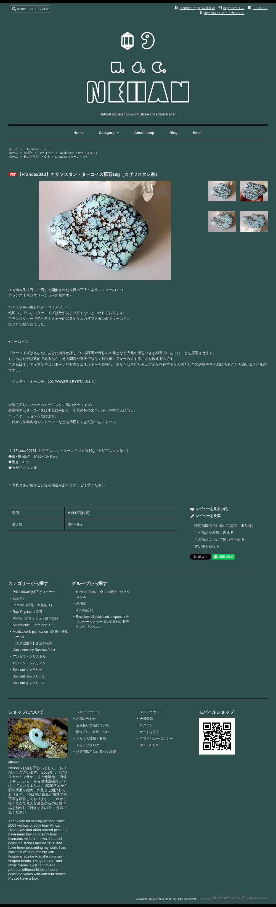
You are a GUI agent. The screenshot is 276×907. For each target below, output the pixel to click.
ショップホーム (87, 712)
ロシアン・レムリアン (29, 663)
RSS (143, 745)
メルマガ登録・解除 (91, 738)
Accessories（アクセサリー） (35, 625)
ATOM (153, 745)
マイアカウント (151, 712)
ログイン (146, 725)
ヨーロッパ (45, 152)
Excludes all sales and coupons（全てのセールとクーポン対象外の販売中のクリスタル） (102, 622)
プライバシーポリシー (156, 738)
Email (198, 133)
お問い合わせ (86, 719)
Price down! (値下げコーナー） (36, 592)
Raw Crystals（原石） (29, 612)
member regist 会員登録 (197, 8)
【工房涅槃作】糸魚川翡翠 (32, 643)
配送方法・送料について (94, 732)
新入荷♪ (18, 598)
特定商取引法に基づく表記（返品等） (224, 526)
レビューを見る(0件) (212, 509)
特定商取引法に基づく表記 (96, 752)
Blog (174, 133)
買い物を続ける (206, 546)
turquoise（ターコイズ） (72, 156)
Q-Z (46, 156)
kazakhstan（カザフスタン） (79, 152)
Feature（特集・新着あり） (33, 605)
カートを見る (150, 732)
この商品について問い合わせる (219, 539)
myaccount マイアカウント (224, 13)
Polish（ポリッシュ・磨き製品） (37, 618)
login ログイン (234, 8)
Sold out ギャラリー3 (28, 683)
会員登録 (146, 719)
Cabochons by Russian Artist (34, 650)
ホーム (13, 149)
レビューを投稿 (208, 516)
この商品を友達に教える (214, 533)
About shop (144, 133)
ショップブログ (87, 745)
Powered (234, 898)
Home (79, 133)
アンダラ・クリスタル (29, 656)
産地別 (28, 152)
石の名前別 (31, 156)
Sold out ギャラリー (37, 149)
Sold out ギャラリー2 (28, 676)
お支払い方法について (92, 725)
